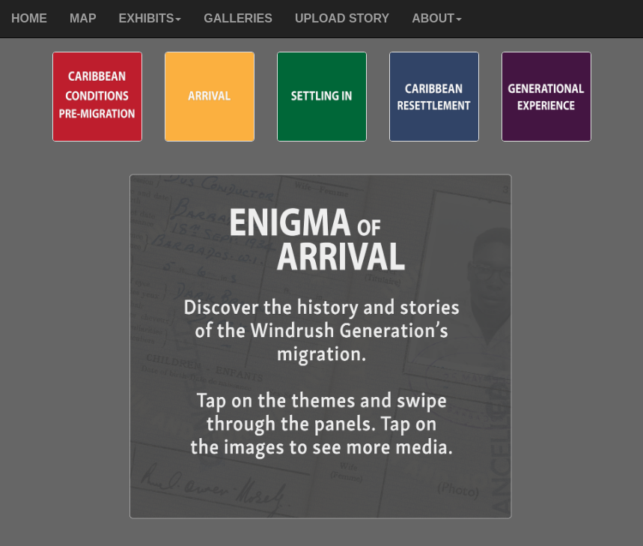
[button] (150, 18)
